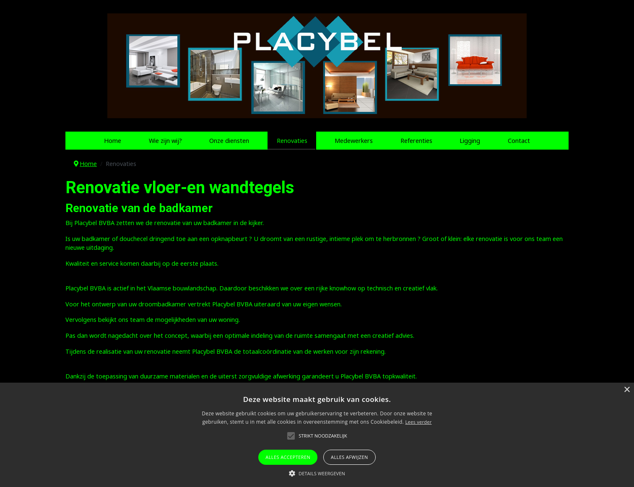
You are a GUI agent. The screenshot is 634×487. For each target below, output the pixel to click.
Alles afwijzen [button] (349, 457)
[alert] (317, 435)
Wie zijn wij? (165, 141)
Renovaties (292, 141)
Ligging (470, 141)
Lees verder (418, 422)
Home (112, 141)
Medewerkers (354, 141)
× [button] (627, 390)
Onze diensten (229, 141)
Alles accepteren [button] (287, 457)
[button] (317, 473)
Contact (519, 141)
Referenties (416, 141)
